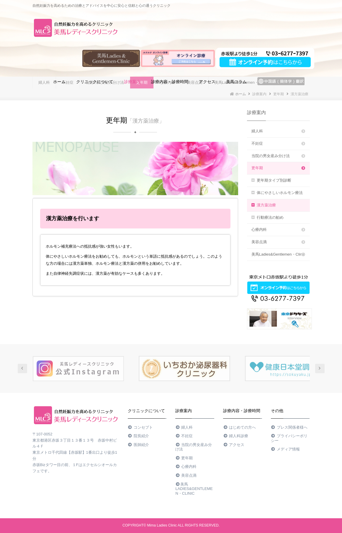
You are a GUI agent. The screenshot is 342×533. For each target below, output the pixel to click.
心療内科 (278, 229)
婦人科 (278, 131)
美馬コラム (236, 81)
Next (320, 368)
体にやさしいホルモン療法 (277, 192)
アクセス (207, 81)
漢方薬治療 (263, 205)
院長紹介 (138, 436)
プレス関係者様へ (289, 427)
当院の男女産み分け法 (278, 156)
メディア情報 (285, 449)
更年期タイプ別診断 (271, 180)
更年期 (278, 168)
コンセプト (140, 427)
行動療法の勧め (267, 217)
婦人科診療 (235, 436)
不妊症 (278, 143)
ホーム (59, 81)
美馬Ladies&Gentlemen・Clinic (278, 254)
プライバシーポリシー (289, 438)
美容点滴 (278, 242)
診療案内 (132, 81)
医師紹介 (138, 444)
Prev (22, 368)
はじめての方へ (239, 427)
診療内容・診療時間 (169, 81)
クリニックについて (94, 81)
